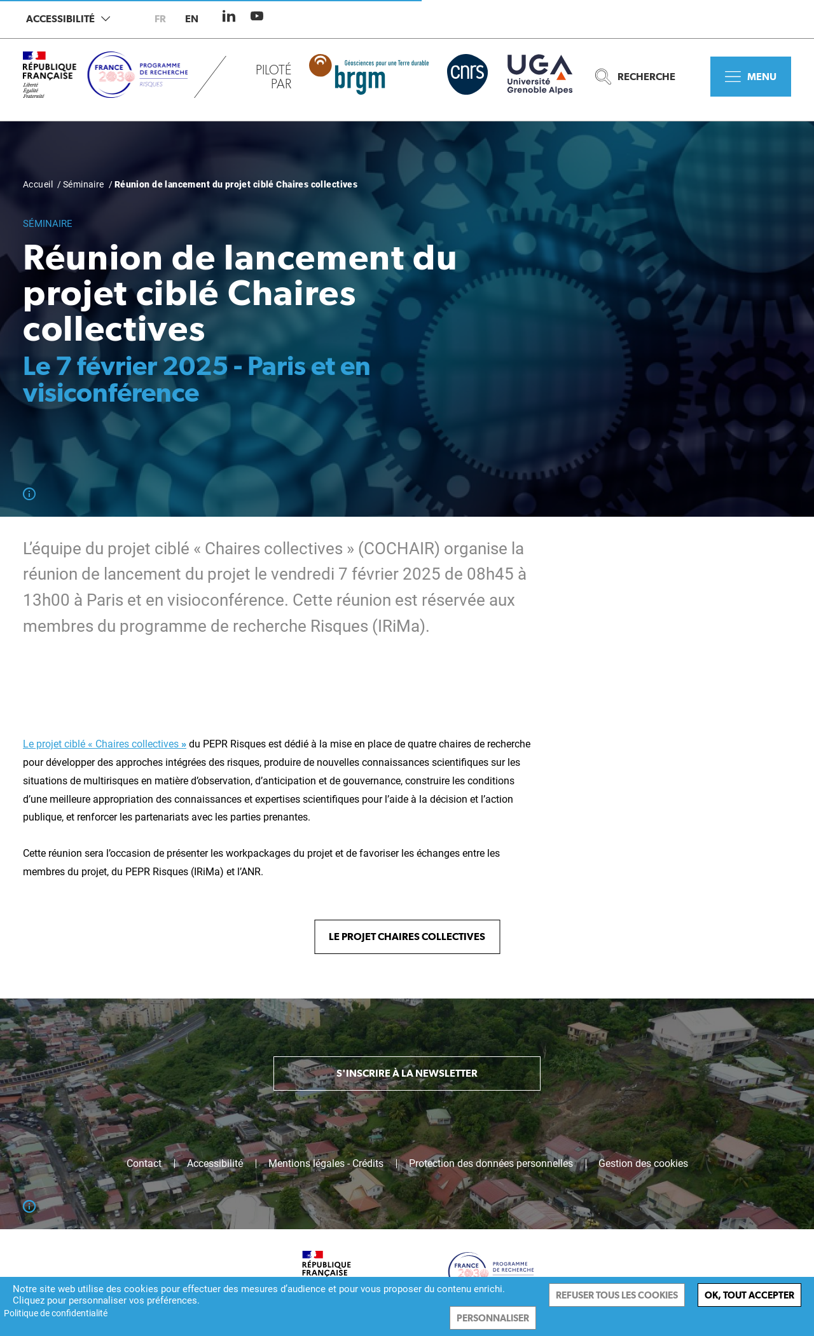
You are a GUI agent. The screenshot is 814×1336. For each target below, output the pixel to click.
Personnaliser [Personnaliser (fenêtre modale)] (493, 1317)
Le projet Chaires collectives (407, 936)
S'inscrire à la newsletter (407, 1073)
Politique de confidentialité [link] (55, 1313)
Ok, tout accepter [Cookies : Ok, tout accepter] (749, 1295)
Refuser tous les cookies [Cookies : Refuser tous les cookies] (617, 1295)
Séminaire (83, 184)
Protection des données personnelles (491, 1164)
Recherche (635, 77)
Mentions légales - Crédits (325, 1164)
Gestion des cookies (643, 1164)
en (191, 19)
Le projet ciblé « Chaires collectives (104, 744)
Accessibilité (68, 19)
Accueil (38, 184)
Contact (144, 1164)
